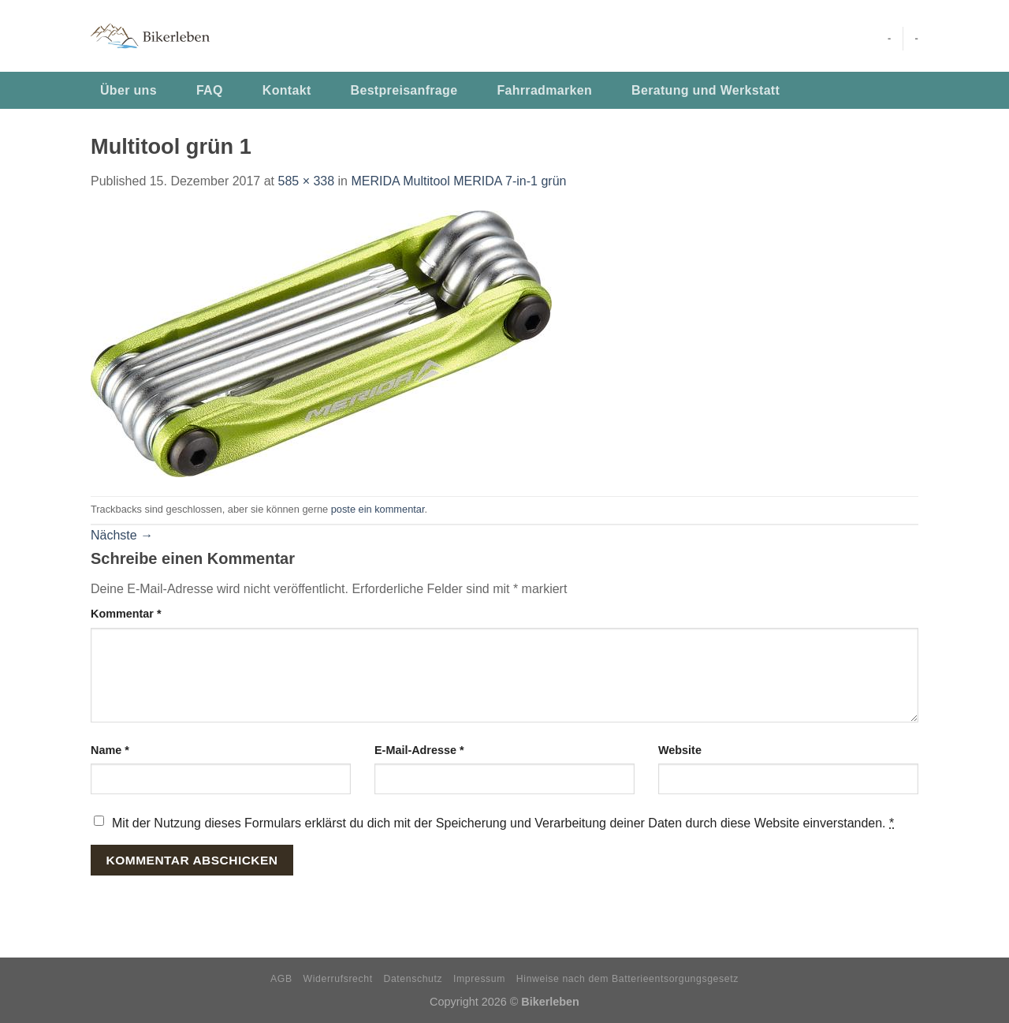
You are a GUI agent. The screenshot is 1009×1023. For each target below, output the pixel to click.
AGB (281, 978)
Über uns (128, 90)
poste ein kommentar (378, 509)
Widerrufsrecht (338, 978)
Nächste (122, 535)
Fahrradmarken (544, 90)
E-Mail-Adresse (419, 750)
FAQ (209, 90)
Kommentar (126, 613)
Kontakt (286, 90)
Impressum (479, 978)
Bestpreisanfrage (404, 90)
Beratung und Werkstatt (705, 90)
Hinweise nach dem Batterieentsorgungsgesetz (627, 978)
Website (680, 750)
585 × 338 (305, 181)
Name (110, 750)
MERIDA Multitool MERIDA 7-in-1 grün (458, 181)
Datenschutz (413, 978)
